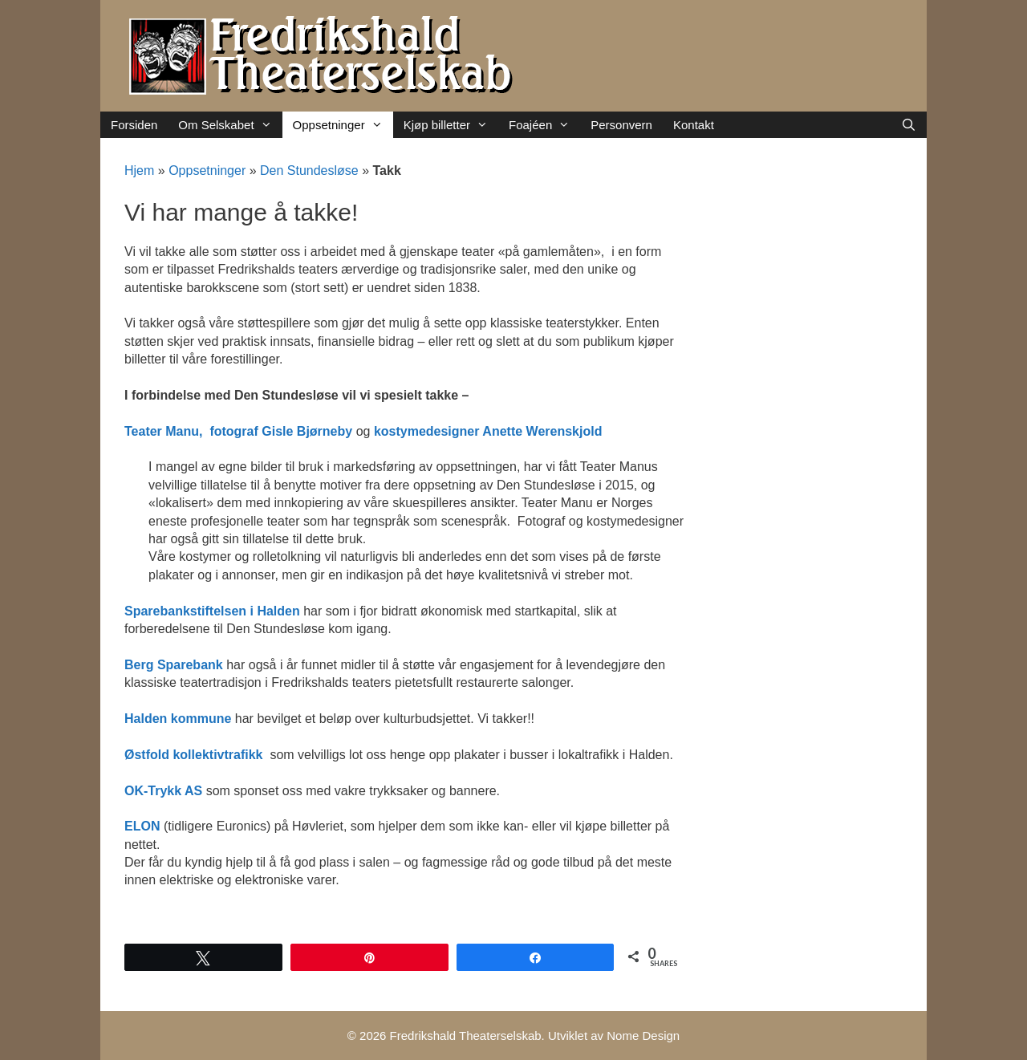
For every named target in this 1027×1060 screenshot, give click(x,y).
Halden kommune (177, 718)
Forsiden (134, 125)
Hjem (139, 170)
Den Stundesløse (309, 170)
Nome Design (643, 1035)
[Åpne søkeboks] (909, 125)
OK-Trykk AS (163, 791)
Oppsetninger (343, 125)
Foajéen (544, 125)
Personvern (621, 125)
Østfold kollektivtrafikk (193, 754)
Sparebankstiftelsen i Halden (212, 611)
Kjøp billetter (451, 125)
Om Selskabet (230, 125)
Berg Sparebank (173, 665)
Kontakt (693, 125)
